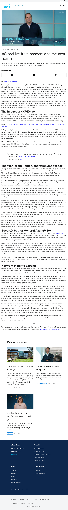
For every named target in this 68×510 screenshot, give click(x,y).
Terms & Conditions (44, 499)
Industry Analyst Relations (42, 454)
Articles (13, 473)
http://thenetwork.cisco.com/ (49, 329)
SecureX (41, 233)
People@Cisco (16, 482)
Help (28, 499)
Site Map (34, 499)
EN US (62, 1)
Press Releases (39, 448)
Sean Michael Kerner (10, 81)
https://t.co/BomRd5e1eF (27, 156)
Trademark (30, 503)
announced (59, 233)
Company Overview (17, 448)
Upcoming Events (39, 460)
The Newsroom (19, 5)
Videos (13, 470)
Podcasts (14, 479)
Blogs (13, 476)
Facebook (56, 75)
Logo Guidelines (39, 457)
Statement (15, 503)
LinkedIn (12, 75)
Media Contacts (39, 451)
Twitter (34, 75)
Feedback (21, 499)
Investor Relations (40, 473)
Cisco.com (14, 454)
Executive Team (16, 451)
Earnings (37, 470)
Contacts (13, 499)
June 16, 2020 (24, 159)
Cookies (23, 503)
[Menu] (63, 5)
